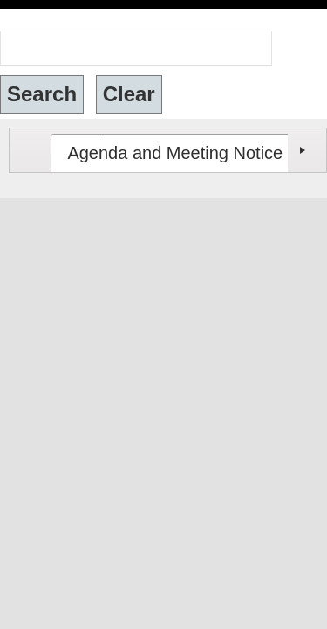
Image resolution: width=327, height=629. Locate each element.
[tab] (144, 137)
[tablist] (168, 134)
